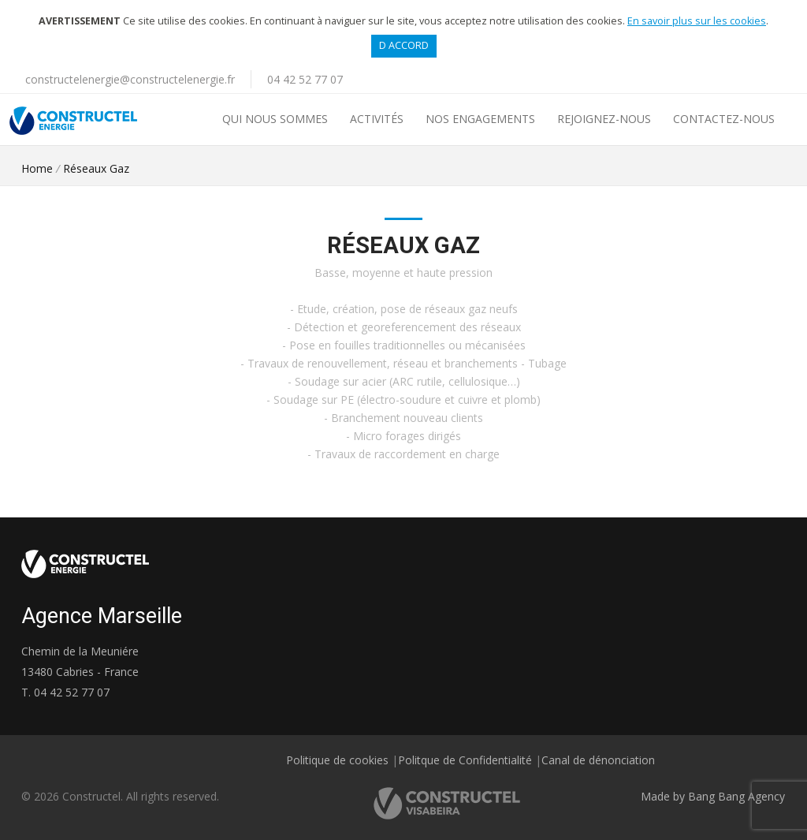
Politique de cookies (337, 759)
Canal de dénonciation (598, 759)
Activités (377, 118)
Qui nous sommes (275, 118)
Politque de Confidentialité (465, 759)
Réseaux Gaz (96, 168)
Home (37, 168)
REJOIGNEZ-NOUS (604, 118)
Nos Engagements (480, 118)
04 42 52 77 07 (305, 79)
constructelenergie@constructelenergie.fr (130, 79)
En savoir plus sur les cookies (696, 21)
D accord (404, 45)
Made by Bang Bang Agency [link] (713, 796)
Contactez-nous (724, 118)
